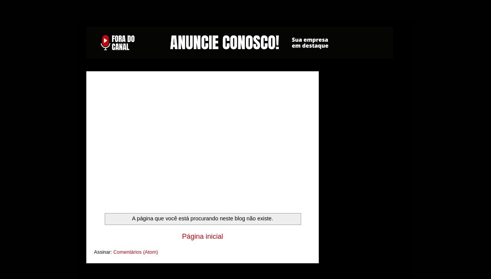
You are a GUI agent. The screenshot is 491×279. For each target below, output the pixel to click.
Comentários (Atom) (136, 252)
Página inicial (202, 236)
